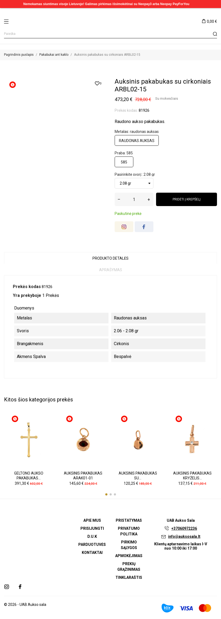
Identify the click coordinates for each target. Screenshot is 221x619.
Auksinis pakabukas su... (138, 475)
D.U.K (92, 536)
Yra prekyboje (27, 295)
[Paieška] (110, 33)
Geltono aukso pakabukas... (28, 475)
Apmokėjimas (128, 556)
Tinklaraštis (128, 577)
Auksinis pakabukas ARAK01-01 (83, 475)
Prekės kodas (27, 286)
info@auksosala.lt (184, 536)
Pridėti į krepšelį (186, 199)
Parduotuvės (92, 544)
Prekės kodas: (126, 110)
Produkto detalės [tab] (110, 258)
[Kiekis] (134, 199)
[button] (106, 494)
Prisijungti (92, 528)
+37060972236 (184, 528)
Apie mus (92, 520)
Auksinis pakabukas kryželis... (192, 475)
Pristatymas (129, 520)
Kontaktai (92, 552)
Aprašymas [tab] (110, 270)
